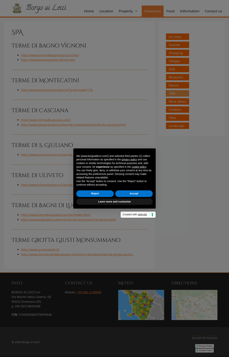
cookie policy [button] (139, 166)
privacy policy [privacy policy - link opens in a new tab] (129, 159)
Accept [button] (134, 193)
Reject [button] (95, 193)
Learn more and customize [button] (114, 201)
